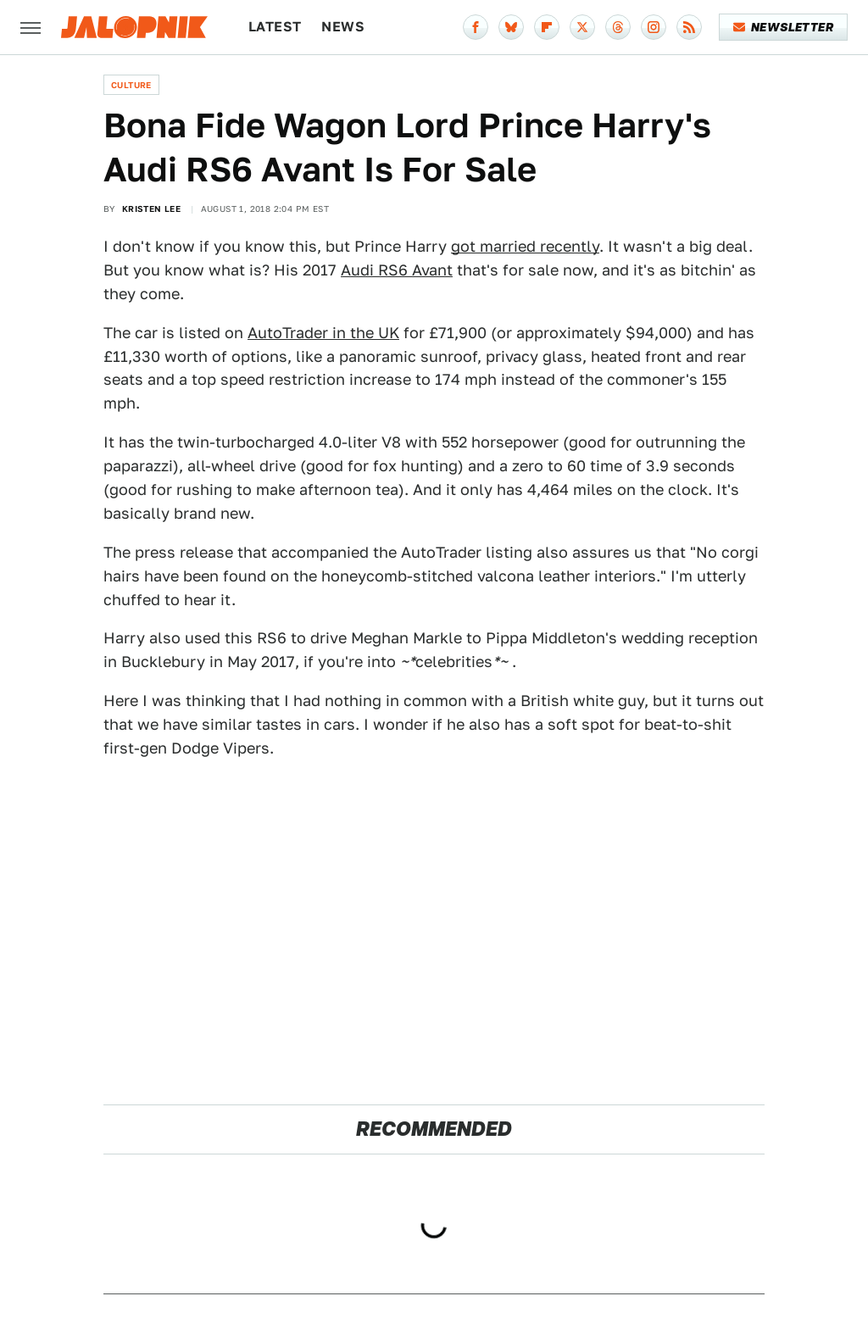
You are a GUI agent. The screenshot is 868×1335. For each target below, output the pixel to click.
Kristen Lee (151, 208)
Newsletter (783, 27)
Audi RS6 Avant (397, 270)
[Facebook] (475, 27)
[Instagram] (653, 27)
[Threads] (618, 27)
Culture (131, 85)
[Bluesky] (511, 27)
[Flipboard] (546, 27)
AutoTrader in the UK (323, 333)
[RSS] (689, 27)
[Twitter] (582, 27)
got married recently (525, 246)
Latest (274, 27)
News (342, 27)
